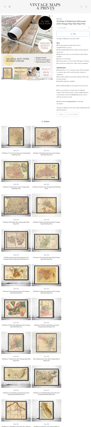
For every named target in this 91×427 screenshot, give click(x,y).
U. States (61, 114)
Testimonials (15, 397)
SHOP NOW (60, 400)
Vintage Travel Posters (47, 400)
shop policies (71, 101)
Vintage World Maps (66, 397)
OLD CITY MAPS (72, 114)
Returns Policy (44, 397)
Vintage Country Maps (81, 397)
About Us (5, 397)
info (68, 85)
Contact (54, 397)
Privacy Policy (32, 397)
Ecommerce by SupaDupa (47, 419)
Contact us (74, 94)
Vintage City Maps (31, 400)
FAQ (23, 397)
